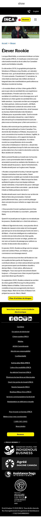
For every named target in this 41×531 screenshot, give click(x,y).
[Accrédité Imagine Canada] (20, 463)
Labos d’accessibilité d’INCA (20, 367)
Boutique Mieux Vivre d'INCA (20, 392)
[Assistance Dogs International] (20, 474)
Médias (20, 341)
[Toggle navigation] (35, 19)
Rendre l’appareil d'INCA (20, 387)
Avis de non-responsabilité (20, 351)
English (36, 11)
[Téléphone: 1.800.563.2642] (29, 11)
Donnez (25, 20)
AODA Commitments (20, 346)
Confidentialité (20, 356)
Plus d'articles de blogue (20, 298)
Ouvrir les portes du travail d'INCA (20, 382)
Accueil (4, 43)
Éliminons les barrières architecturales (20, 377)
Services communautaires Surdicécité (20, 397)
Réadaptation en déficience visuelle (20, 402)
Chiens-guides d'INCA (20, 336)
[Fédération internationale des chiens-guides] (20, 485)
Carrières (20, 327)
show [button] (21, 3)
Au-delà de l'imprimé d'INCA (20, 372)
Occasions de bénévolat (20, 332)
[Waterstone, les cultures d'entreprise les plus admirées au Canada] (20, 498)
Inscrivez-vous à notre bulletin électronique (20, 310)
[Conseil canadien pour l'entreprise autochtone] (20, 448)
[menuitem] (36, 11)
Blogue (13, 43)
